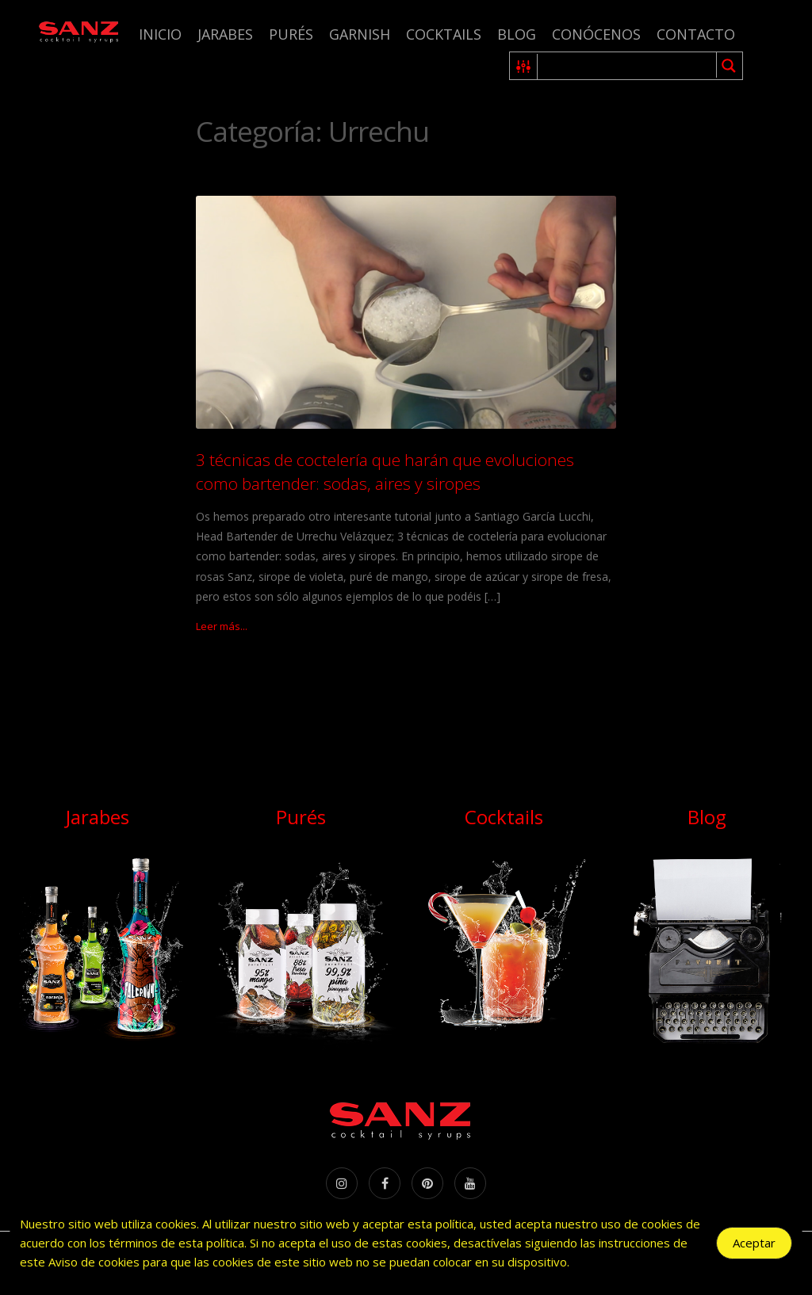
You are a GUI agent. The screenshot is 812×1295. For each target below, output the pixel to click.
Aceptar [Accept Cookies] (754, 1243)
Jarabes (225, 34)
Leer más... (221, 626)
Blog (516, 34)
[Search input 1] (627, 66)
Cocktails (443, 34)
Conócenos (596, 34)
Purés (291, 34)
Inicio (160, 34)
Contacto (696, 34)
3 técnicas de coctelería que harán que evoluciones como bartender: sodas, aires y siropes (385, 471)
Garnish (359, 34)
